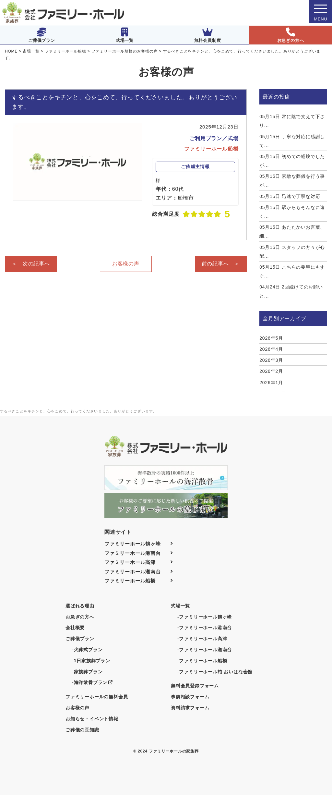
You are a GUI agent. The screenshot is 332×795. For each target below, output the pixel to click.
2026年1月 (271, 382)
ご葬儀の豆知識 (82, 729)
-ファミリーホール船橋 (202, 660)
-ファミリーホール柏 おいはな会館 (215, 671)
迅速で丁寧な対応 (289, 196)
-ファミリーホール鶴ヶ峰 (204, 616)
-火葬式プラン (87, 649)
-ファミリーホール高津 (202, 638)
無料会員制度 (207, 35)
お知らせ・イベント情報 (91, 718)
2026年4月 (271, 349)
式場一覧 (125, 35)
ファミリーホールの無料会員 (96, 696)
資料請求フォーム (190, 707)
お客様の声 (125, 263)
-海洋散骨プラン (92, 682)
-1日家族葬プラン (91, 660)
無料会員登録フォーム (195, 685)
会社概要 (75, 627)
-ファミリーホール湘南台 (204, 649)
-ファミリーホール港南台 (204, 627)
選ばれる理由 (79, 605)
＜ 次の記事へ (31, 263)
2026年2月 (271, 371)
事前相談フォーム (190, 696)
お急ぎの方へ (290, 35)
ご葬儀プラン (41, 35)
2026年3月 (271, 360)
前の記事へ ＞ (221, 263)
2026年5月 (271, 338)
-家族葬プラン (87, 671)
